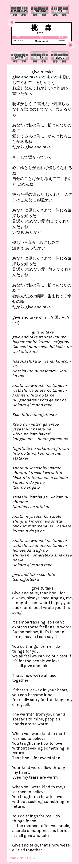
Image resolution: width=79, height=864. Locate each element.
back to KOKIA (22, 858)
